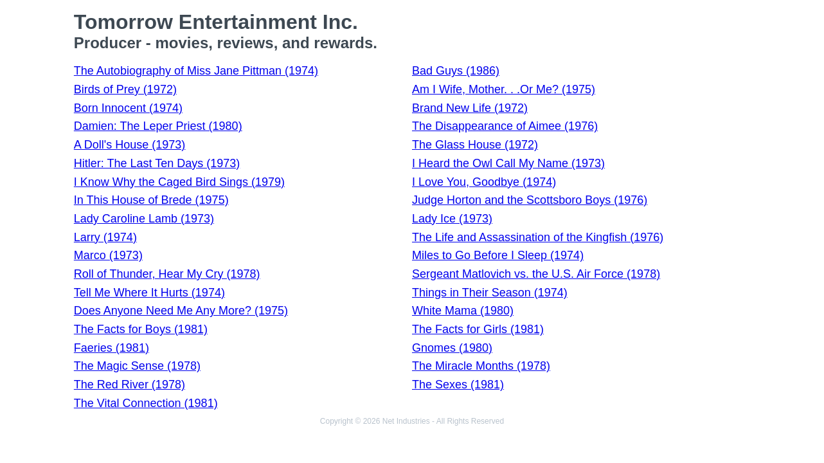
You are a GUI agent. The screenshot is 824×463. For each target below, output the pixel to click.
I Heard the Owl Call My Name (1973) (508, 163)
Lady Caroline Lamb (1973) (144, 218)
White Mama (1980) (463, 310)
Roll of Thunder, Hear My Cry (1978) (167, 274)
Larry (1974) (105, 237)
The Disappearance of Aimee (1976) (505, 126)
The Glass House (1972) (475, 144)
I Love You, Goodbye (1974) (484, 182)
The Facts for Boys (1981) (141, 329)
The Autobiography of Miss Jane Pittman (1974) (196, 70)
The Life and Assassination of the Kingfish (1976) (537, 237)
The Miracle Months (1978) (481, 365)
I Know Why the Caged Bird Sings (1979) (179, 182)
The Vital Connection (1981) (146, 403)
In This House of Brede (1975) (151, 200)
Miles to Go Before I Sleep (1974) (498, 255)
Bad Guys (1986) (455, 70)
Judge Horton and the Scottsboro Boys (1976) (529, 200)
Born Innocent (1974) (128, 108)
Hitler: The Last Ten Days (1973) (157, 163)
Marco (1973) (108, 255)
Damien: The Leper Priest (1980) (158, 126)
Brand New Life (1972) (470, 108)
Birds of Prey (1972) (125, 89)
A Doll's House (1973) (130, 144)
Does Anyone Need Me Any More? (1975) (181, 310)
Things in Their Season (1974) (490, 292)
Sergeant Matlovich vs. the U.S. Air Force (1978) (536, 274)
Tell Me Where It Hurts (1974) (149, 292)
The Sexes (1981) (458, 384)
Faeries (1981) (111, 347)
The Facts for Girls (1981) (478, 329)
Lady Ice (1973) (452, 218)
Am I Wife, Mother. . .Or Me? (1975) (503, 89)
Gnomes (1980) (452, 347)
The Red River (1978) (129, 384)
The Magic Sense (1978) (137, 365)
